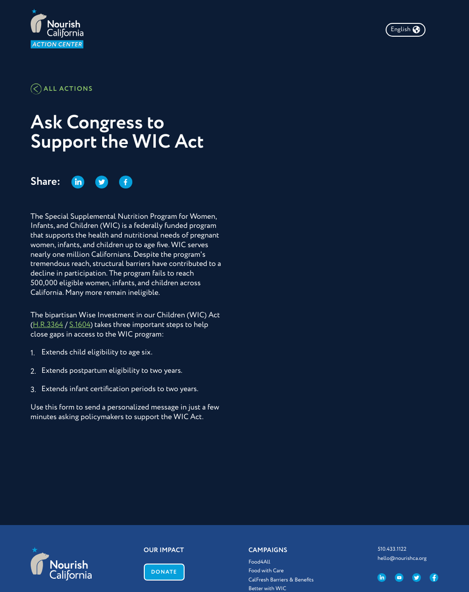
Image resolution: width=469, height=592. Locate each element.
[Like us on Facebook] (434, 577)
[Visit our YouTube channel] (399, 577)
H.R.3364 (48, 325)
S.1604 (80, 325)
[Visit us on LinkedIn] (381, 577)
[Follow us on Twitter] (416, 577)
